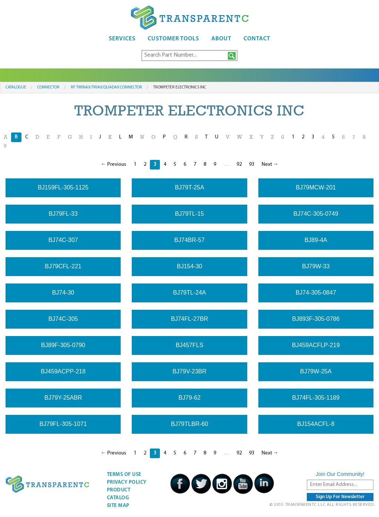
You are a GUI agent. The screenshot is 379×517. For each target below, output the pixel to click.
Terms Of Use (124, 474)
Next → (270, 164)
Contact (257, 39)
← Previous (113, 164)
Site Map (118, 505)
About (221, 39)
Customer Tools (173, 39)
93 (251, 164)
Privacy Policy (127, 482)
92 (239, 164)
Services (122, 39)
